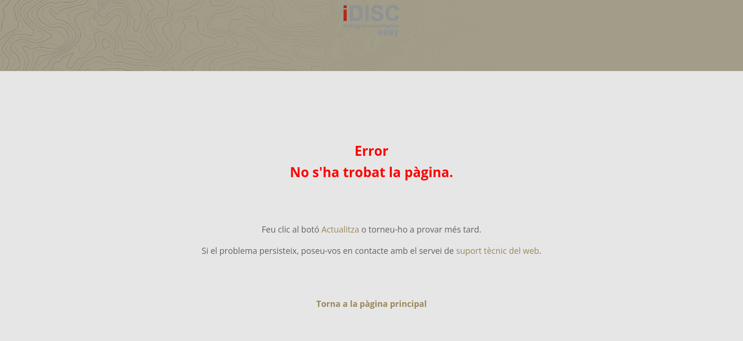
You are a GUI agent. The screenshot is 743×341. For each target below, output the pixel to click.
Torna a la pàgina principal (371, 303)
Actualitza (340, 229)
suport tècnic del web (497, 250)
